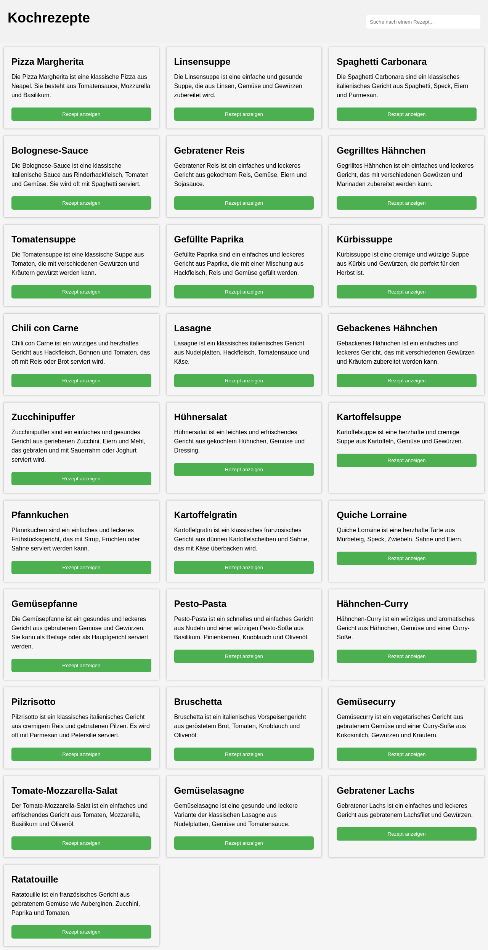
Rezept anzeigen (81, 114)
